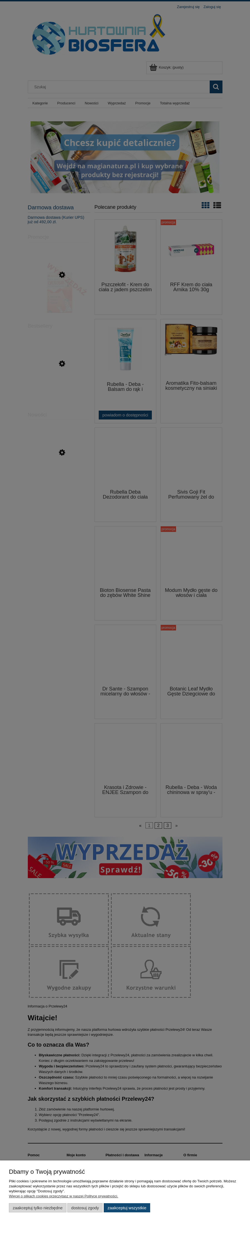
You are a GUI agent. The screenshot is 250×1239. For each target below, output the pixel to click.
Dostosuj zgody (85, 1207)
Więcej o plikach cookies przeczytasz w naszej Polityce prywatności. (63, 1196)
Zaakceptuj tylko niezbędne (38, 1207)
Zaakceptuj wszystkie (127, 1207)
